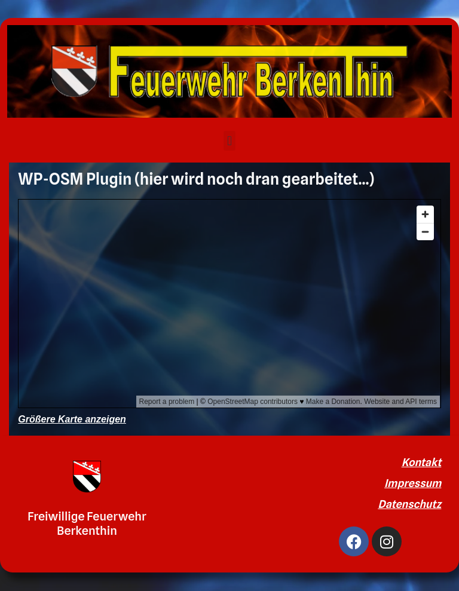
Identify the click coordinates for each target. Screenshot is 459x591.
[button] (229, 141)
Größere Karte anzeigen (72, 419)
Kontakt (422, 462)
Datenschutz (409, 504)
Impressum (412, 483)
